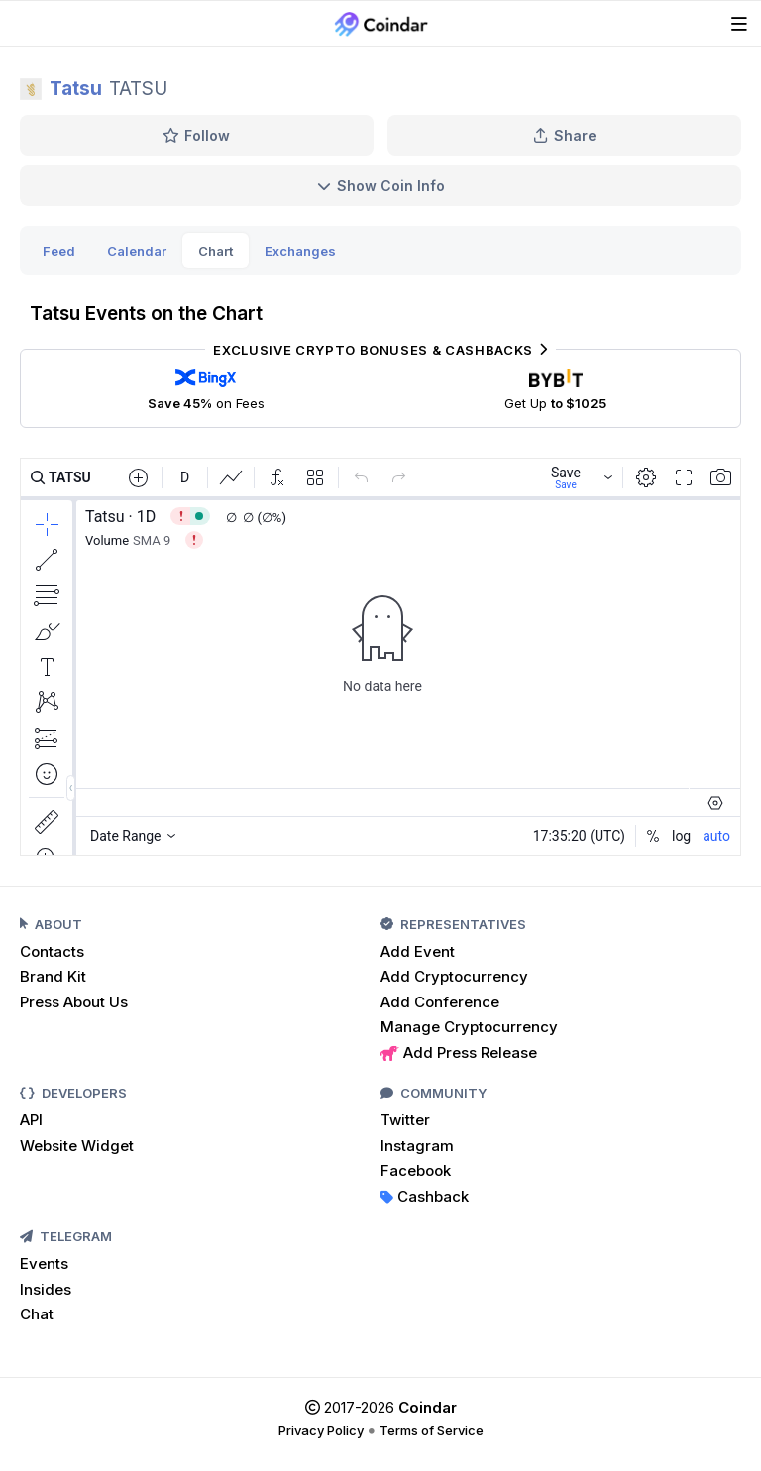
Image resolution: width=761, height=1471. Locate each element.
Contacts (52, 951)
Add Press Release (458, 1052)
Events (44, 1263)
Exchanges (300, 251)
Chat (37, 1314)
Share (565, 135)
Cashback (424, 1196)
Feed (59, 251)
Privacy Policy (321, 1430)
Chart (215, 251)
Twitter (405, 1119)
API (31, 1119)
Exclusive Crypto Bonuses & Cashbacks (380, 350)
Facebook (415, 1170)
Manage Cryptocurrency (469, 1026)
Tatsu (76, 88)
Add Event (417, 951)
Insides (45, 1289)
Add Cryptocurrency (454, 976)
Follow (196, 135)
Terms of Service (432, 1430)
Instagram (417, 1145)
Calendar (136, 251)
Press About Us (74, 1002)
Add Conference (439, 1002)
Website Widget (77, 1145)
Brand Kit (53, 976)
